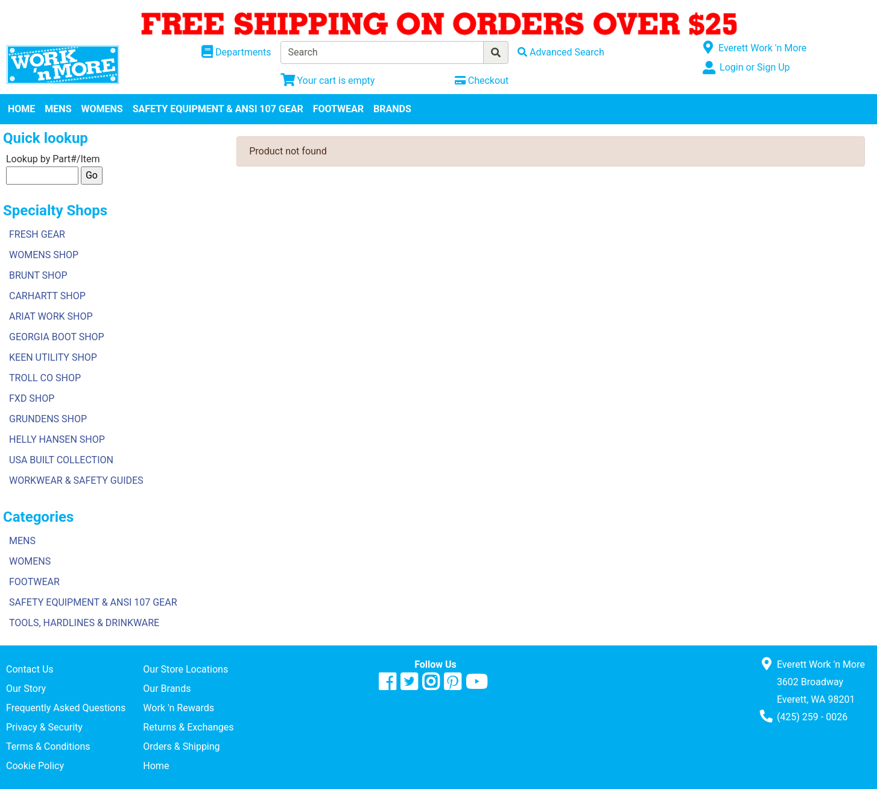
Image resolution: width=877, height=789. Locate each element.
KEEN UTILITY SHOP (53, 357)
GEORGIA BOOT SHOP (56, 337)
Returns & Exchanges (188, 727)
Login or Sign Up (755, 67)
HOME (21, 109)
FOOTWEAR (338, 109)
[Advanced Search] (561, 52)
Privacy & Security (44, 727)
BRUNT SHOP (38, 275)
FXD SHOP (31, 398)
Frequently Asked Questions (65, 708)
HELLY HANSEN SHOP (57, 439)
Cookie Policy (35, 766)
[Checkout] (481, 80)
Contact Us (30, 669)
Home (156, 766)
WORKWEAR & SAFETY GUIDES (76, 480)
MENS (58, 109)
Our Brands (167, 688)
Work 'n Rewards (178, 708)
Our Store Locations (185, 669)
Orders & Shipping (181, 746)
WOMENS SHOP (43, 255)
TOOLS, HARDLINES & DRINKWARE (84, 623)
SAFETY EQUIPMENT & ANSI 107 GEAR (218, 109)
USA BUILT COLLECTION (61, 460)
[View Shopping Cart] (327, 80)
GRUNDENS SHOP (48, 419)
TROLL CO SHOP (45, 378)
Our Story (26, 688)
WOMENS (102, 109)
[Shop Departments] (236, 52)
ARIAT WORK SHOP (51, 316)
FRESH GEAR (37, 234)
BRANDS (392, 109)
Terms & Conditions (48, 746)
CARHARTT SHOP (47, 296)
